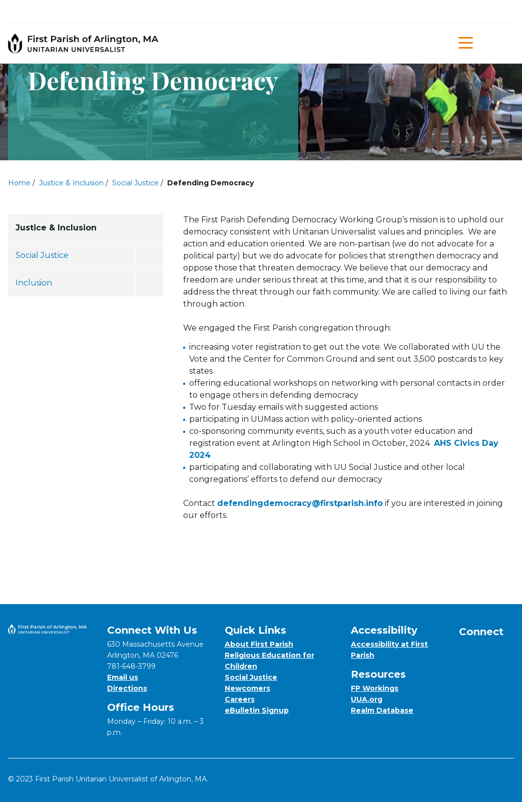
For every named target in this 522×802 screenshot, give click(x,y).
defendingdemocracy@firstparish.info (300, 503)
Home (19, 182)
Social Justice (135, 182)
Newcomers (247, 688)
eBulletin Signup (257, 710)
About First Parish (259, 644)
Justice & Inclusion (71, 182)
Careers (240, 699)
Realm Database (382, 710)
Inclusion (34, 283)
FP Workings (374, 688)
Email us (122, 677)
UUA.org (366, 699)
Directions (127, 688)
